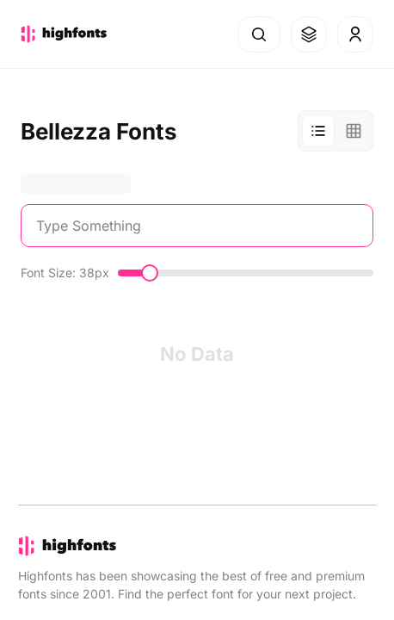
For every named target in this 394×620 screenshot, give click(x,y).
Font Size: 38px (65, 272)
